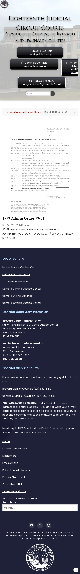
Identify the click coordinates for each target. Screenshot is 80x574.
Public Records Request (16, 470)
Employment (10, 463)
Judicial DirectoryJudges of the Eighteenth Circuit (41, 82)
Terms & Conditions (14, 491)
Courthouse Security (14, 448)
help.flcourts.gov (36, 432)
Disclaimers (9, 455)
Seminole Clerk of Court (16, 396)
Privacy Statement (13, 477)
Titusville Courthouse (15, 281)
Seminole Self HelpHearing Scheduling (34, 64)
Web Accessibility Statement (20, 498)
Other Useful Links (13, 484)
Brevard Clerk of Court (15, 388)
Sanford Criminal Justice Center (21, 288)
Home (6, 441)
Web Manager (23, 225)
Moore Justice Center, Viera (19, 267)
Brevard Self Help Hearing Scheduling (40, 52)
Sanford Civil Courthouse (17, 295)
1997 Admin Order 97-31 (23, 218)
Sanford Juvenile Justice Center (21, 303)
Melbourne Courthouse (16, 274)
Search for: (9, 502)
